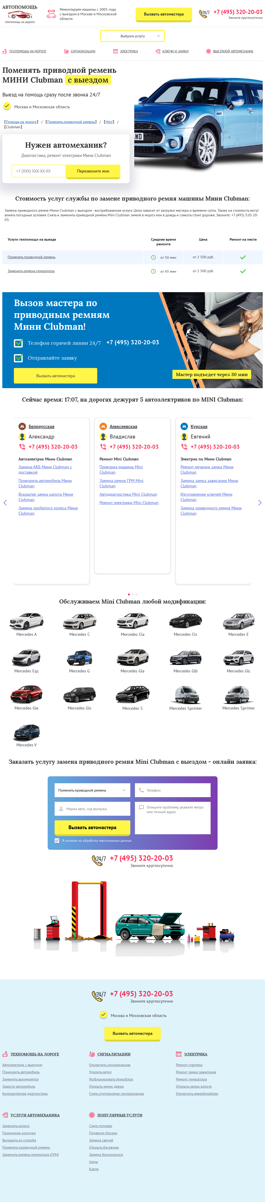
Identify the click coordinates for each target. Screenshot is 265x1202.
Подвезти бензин (103, 1133)
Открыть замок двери (106, 1086)
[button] (129, 594)
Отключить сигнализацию (110, 1064)
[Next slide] (260, 503)
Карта (94, 1169)
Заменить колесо (16, 1125)
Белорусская (36, 426)
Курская (194, 426)
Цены (93, 1161)
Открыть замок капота (194, 1086)
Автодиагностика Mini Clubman (128, 494)
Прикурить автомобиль (21, 1072)
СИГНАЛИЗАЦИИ (79, 51)
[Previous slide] (5, 503)
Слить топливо (100, 1125)
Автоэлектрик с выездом (22, 1064)
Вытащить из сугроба (19, 1140)
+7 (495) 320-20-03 (238, 12)
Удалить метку (100, 1072)
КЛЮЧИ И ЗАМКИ (172, 51)
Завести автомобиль (18, 1086)
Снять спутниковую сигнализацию (116, 1093)
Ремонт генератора (191, 1079)
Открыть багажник (104, 1147)
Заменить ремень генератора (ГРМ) (30, 1154)
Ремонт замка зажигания (196, 1072)
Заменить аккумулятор (20, 1079)
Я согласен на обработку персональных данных (93, 840)
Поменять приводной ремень (71, 121)
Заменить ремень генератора (31, 271)
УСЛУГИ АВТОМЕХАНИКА (31, 1115)
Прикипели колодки (19, 1133)
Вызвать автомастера (164, 14)
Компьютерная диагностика (25, 1093)
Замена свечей (101, 1140)
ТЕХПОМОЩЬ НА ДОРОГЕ (24, 51)
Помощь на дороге (21, 121)
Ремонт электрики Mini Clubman (129, 502)
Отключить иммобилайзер (197, 1093)
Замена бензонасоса (106, 1154)
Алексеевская (118, 426)
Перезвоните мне (93, 171)
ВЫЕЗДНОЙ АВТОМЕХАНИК (229, 51)
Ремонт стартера (189, 1064)
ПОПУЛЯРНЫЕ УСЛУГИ (115, 1115)
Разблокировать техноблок (111, 1079)
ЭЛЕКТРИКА (125, 51)
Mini (109, 121)
